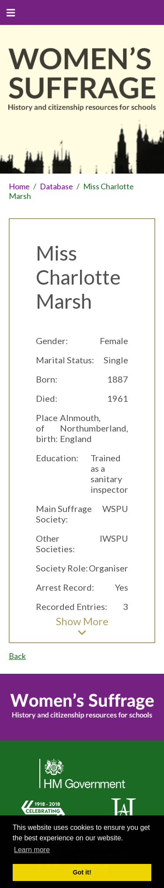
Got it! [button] (82, 872)
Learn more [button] (32, 849)
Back (17, 656)
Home (19, 186)
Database (56, 186)
